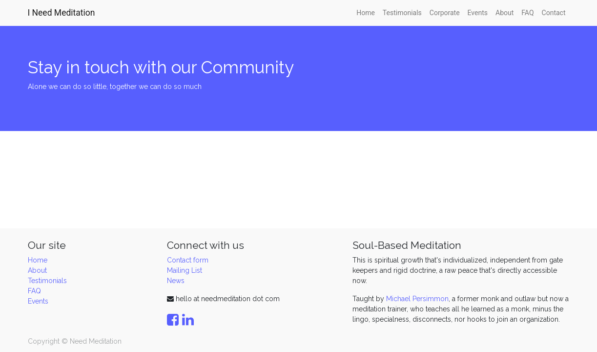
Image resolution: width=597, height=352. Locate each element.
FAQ (34, 291)
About (37, 270)
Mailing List (184, 270)
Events (38, 301)
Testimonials (47, 281)
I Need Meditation (61, 13)
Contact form (187, 260)
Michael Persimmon (417, 299)
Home (37, 260)
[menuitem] (365, 13)
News (176, 281)
